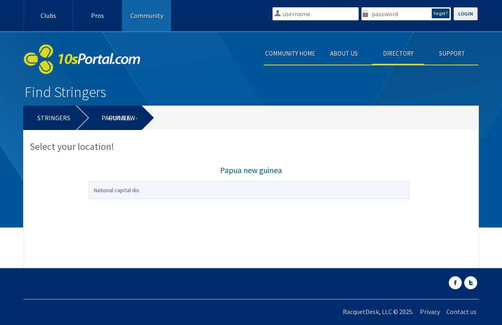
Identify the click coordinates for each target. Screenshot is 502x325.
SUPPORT (452, 53)
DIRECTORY (398, 53)
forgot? (441, 13)
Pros (97, 15)
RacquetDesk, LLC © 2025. (378, 312)
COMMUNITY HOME (290, 53)
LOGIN (465, 14)
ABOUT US (344, 53)
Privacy (430, 312)
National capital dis (116, 190)
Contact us (461, 312)
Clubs (48, 15)
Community (146, 15)
